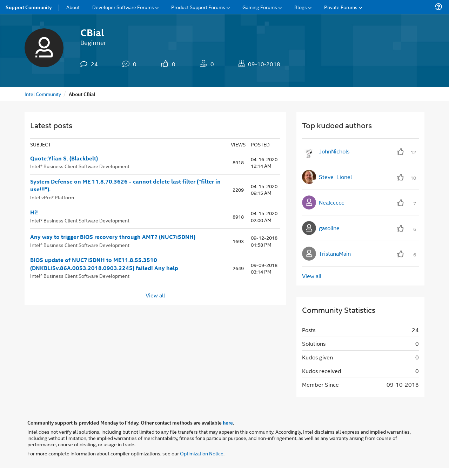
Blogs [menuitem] (300, 7)
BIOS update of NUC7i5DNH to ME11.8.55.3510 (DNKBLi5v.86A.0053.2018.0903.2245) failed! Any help (104, 264)
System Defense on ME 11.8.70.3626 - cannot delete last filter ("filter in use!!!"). (125, 185)
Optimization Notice (201, 453)
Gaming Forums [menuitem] (259, 7)
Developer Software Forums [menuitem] (123, 7)
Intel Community (43, 93)
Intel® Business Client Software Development (79, 166)
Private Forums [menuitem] (340, 7)
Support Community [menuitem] (29, 7)
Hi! (34, 212)
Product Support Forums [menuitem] (198, 7)
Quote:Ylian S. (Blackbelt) (64, 158)
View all (155, 295)
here (228, 422)
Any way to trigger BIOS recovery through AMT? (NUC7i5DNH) (112, 237)
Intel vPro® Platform (52, 197)
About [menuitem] (73, 7)
